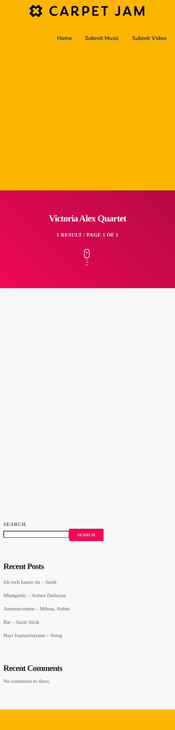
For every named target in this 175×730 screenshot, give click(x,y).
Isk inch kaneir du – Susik (30, 582)
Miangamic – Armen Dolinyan (34, 595)
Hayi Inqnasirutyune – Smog (32, 635)
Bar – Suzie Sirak (21, 622)
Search (14, 524)
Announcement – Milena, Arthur (36, 609)
